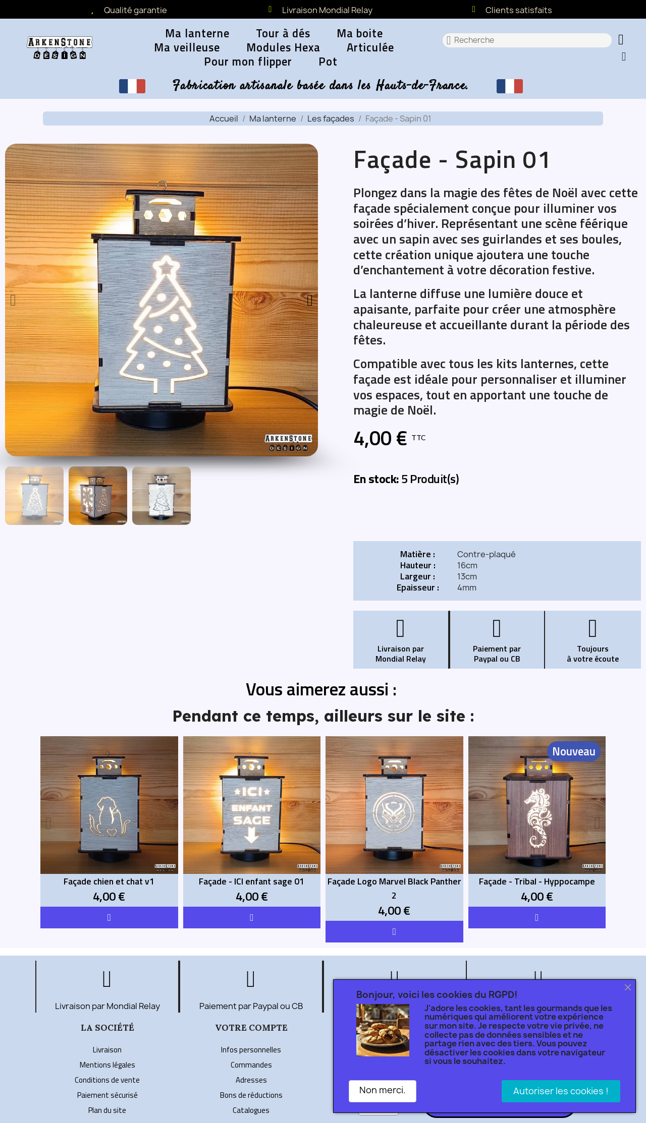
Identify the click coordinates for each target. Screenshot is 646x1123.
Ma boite (360, 33)
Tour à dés (283, 33)
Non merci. (382, 1090)
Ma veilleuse (187, 47)
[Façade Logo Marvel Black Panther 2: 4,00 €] (394, 828)
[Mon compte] (624, 56)
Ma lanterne (197, 33)
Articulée (370, 47)
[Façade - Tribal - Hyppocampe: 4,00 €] (537, 821)
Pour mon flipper (248, 61)
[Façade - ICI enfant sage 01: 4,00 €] (252, 821)
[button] (622, 40)
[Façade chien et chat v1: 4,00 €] (109, 821)
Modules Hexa (283, 47)
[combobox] (527, 40)
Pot (328, 61)
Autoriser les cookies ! (561, 1091)
